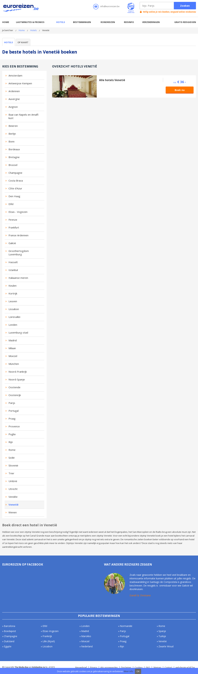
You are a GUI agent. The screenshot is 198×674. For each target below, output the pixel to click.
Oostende (14, 387)
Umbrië (13, 481)
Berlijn (12, 133)
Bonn (11, 141)
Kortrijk (13, 293)
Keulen (13, 285)
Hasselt (13, 262)
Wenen (13, 512)
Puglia (12, 434)
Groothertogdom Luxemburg (19, 252)
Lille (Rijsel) (49, 641)
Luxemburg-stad (18, 332)
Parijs (12, 403)
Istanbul (13, 270)
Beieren (13, 125)
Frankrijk (47, 636)
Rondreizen (108, 22)
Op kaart (23, 42)
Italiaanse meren (18, 277)
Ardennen (14, 91)
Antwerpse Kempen (20, 83)
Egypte (7, 646)
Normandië (126, 626)
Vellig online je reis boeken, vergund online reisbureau (169, 11)
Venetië (13, 504)
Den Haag (14, 196)
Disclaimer (126, 667)
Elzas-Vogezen (51, 631)
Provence (14, 426)
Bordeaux (14, 149)
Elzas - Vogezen (18, 212)
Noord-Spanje (17, 379)
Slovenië (13, 465)
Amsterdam (15, 75)
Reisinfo (129, 22)
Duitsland (9, 641)
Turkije (162, 636)
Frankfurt (14, 227)
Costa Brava (16, 180)
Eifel (11, 204)
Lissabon (14, 309)
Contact (168, 667)
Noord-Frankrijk (18, 371)
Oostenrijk (15, 395)
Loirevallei (14, 317)
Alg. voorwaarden (109, 667)
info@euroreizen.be (110, 6)
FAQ (148, 667)
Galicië (12, 243)
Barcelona (9, 626)
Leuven (13, 301)
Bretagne (14, 157)
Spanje (162, 631)
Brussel (13, 165)
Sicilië (12, 457)
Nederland (87, 646)
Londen (13, 324)
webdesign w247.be (185, 667)
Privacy (93, 667)
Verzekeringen (151, 22)
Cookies (138, 667)
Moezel (13, 356)
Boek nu (180, 90)
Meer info (128, 671)
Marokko (86, 636)
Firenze (13, 219)
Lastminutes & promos (30, 22)
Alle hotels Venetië (112, 80)
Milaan (12, 348)
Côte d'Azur (15, 188)
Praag (12, 418)
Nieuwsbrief (81, 667)
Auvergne (14, 99)
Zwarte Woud (166, 646)
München (14, 363)
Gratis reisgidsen (185, 22)
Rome (12, 449)
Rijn (11, 442)
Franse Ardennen (18, 235)
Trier (11, 473)
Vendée (13, 496)
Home (5, 22)
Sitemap (157, 667)
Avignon (13, 106)
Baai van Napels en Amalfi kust (23, 116)
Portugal (14, 410)
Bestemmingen (82, 22)
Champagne (15, 172)
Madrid (13, 340)
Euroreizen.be (21, 8)
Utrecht (13, 489)
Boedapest (10, 631)
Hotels (60, 22)
